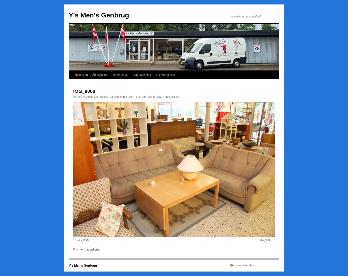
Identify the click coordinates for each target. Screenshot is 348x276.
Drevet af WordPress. (245, 265)
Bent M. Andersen (87, 96)
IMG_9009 (265, 240)
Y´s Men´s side (165, 74)
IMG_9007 (83, 240)
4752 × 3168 (163, 96)
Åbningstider (100, 74)
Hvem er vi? (120, 74)
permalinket (92, 249)
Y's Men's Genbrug (99, 15)
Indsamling (81, 74)
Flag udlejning (142, 74)
